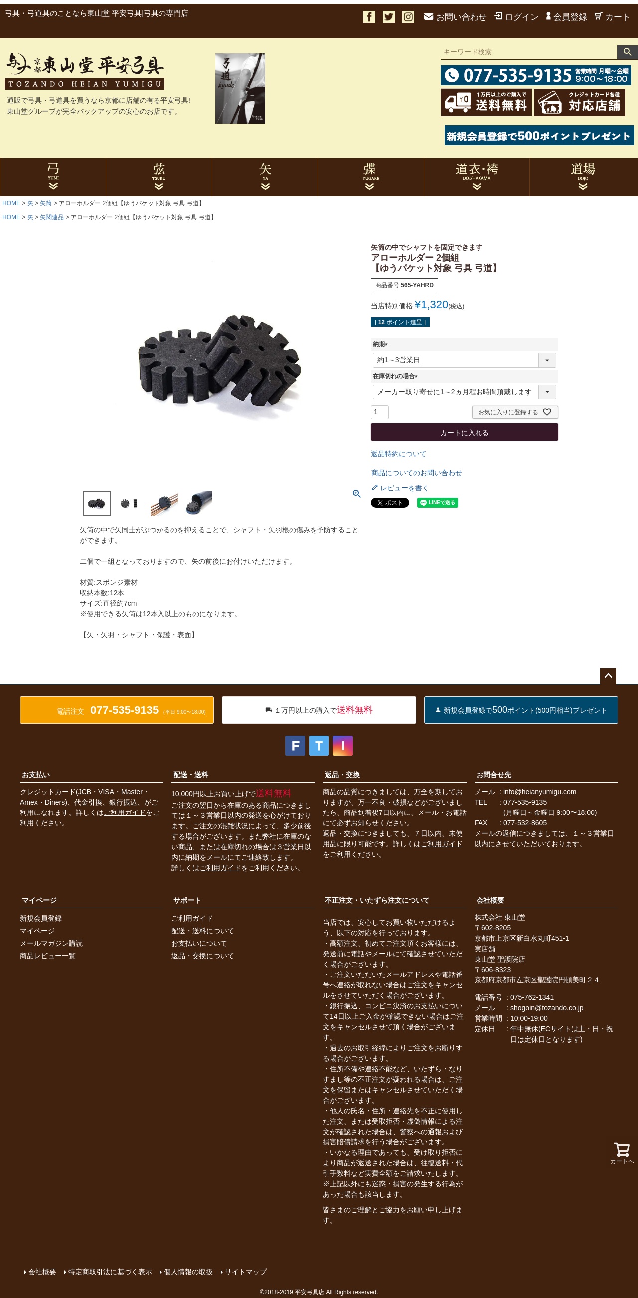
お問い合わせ (455, 17)
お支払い (36, 775)
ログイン (516, 17)
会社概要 (490, 900)
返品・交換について (202, 956)
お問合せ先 (494, 775)
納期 (382, 344)
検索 (627, 52)
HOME (11, 203)
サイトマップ (245, 1272)
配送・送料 (190, 775)
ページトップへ (608, 676)
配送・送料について (202, 931)
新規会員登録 (41, 918)
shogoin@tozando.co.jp (547, 1008)
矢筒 (46, 203)
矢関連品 (52, 217)
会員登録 (566, 17)
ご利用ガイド (125, 812)
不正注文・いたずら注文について (377, 900)
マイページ (39, 900)
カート (613, 17)
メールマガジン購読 (51, 943)
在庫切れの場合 (397, 376)
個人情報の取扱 (187, 1272)
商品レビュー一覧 (48, 956)
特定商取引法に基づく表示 (110, 1272)
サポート (187, 900)
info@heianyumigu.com (540, 792)
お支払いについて (199, 943)
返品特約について (399, 454)
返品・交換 (342, 775)
